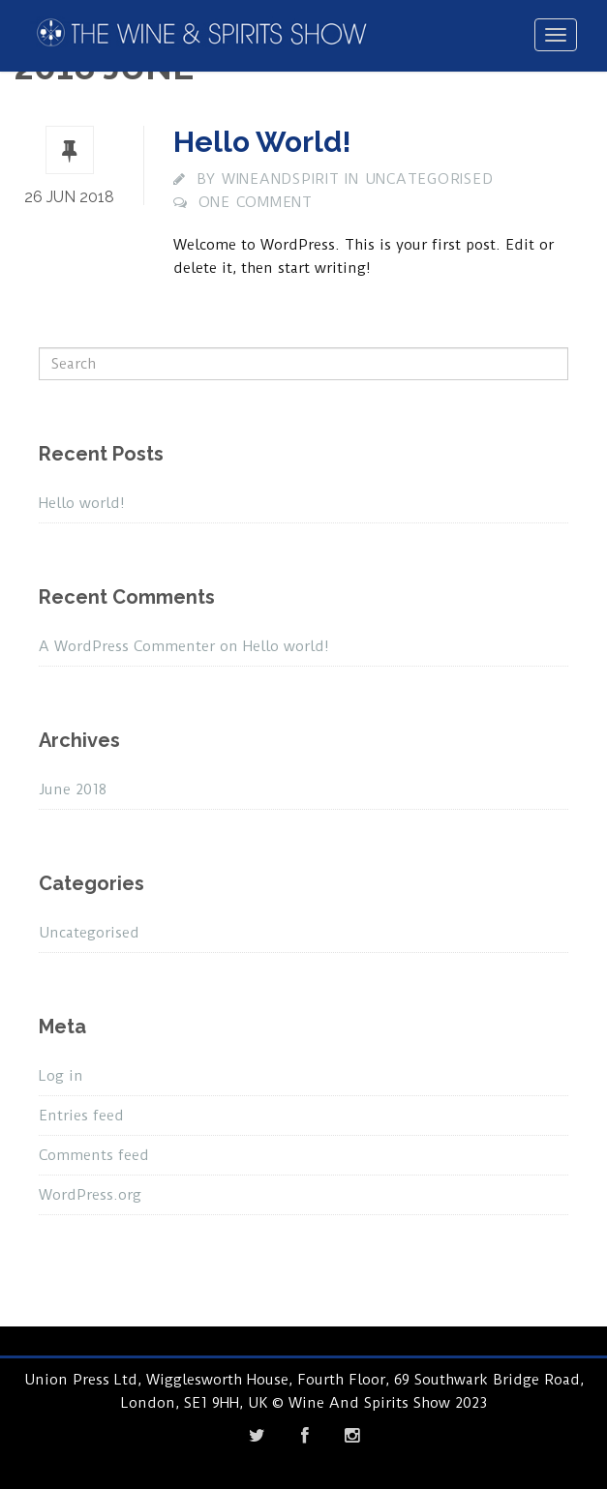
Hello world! (262, 142)
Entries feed (81, 1115)
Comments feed (94, 1155)
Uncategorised (429, 179)
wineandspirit (281, 179)
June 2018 (72, 789)
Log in (61, 1076)
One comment (255, 202)
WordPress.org (90, 1195)
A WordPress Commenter (127, 646)
